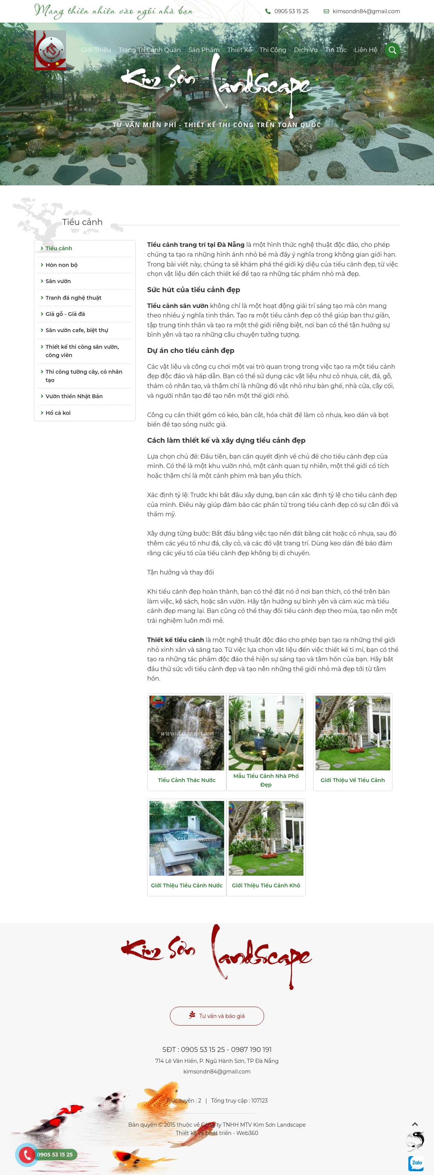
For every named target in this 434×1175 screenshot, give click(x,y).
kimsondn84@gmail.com (362, 11)
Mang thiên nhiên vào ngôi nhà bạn (114, 10)
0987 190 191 (251, 1050)
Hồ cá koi (54, 413)
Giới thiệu (96, 50)
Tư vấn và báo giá (217, 1015)
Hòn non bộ (58, 265)
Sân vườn (54, 281)
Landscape (217, 99)
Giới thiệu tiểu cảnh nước (187, 885)
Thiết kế (239, 50)
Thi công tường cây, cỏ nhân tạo (80, 375)
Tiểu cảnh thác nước (187, 780)
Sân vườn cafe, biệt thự (73, 330)
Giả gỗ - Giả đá (61, 314)
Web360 (247, 1133)
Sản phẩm (204, 50)
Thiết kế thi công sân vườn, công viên (78, 351)
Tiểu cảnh (82, 222)
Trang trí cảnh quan (150, 50)
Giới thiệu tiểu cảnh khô (266, 885)
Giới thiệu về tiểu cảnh (353, 780)
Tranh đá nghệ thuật (70, 298)
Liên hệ (365, 50)
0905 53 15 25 (287, 11)
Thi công (273, 50)
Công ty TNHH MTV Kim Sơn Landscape (253, 1124)
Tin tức (336, 50)
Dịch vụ (306, 50)
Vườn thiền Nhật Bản (70, 396)
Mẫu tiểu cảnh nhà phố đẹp (266, 780)
